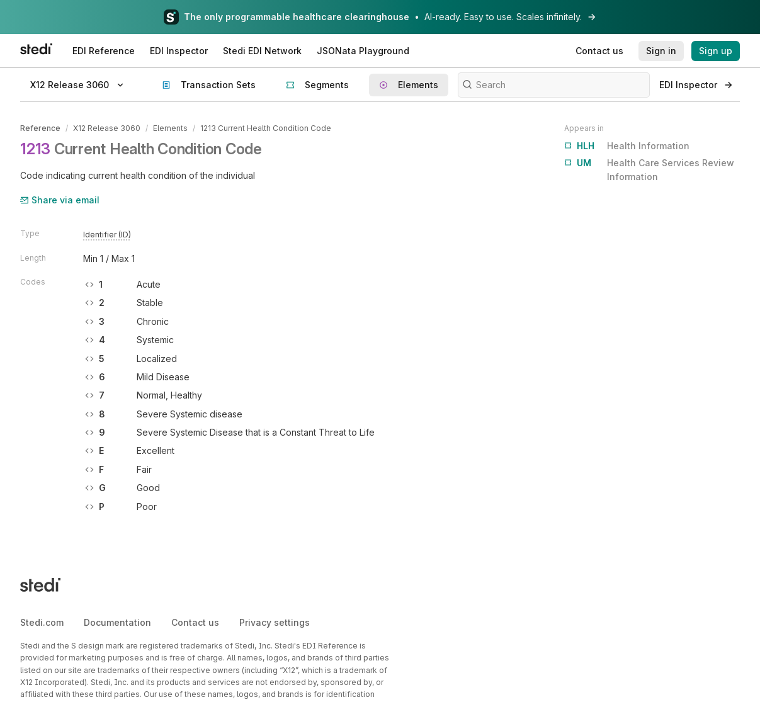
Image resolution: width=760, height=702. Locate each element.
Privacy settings (274, 622)
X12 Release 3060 (106, 128)
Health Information (626, 146)
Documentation (117, 622)
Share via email (59, 200)
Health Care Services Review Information (649, 169)
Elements (170, 128)
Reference (40, 128)
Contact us (195, 622)
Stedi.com (42, 622)
